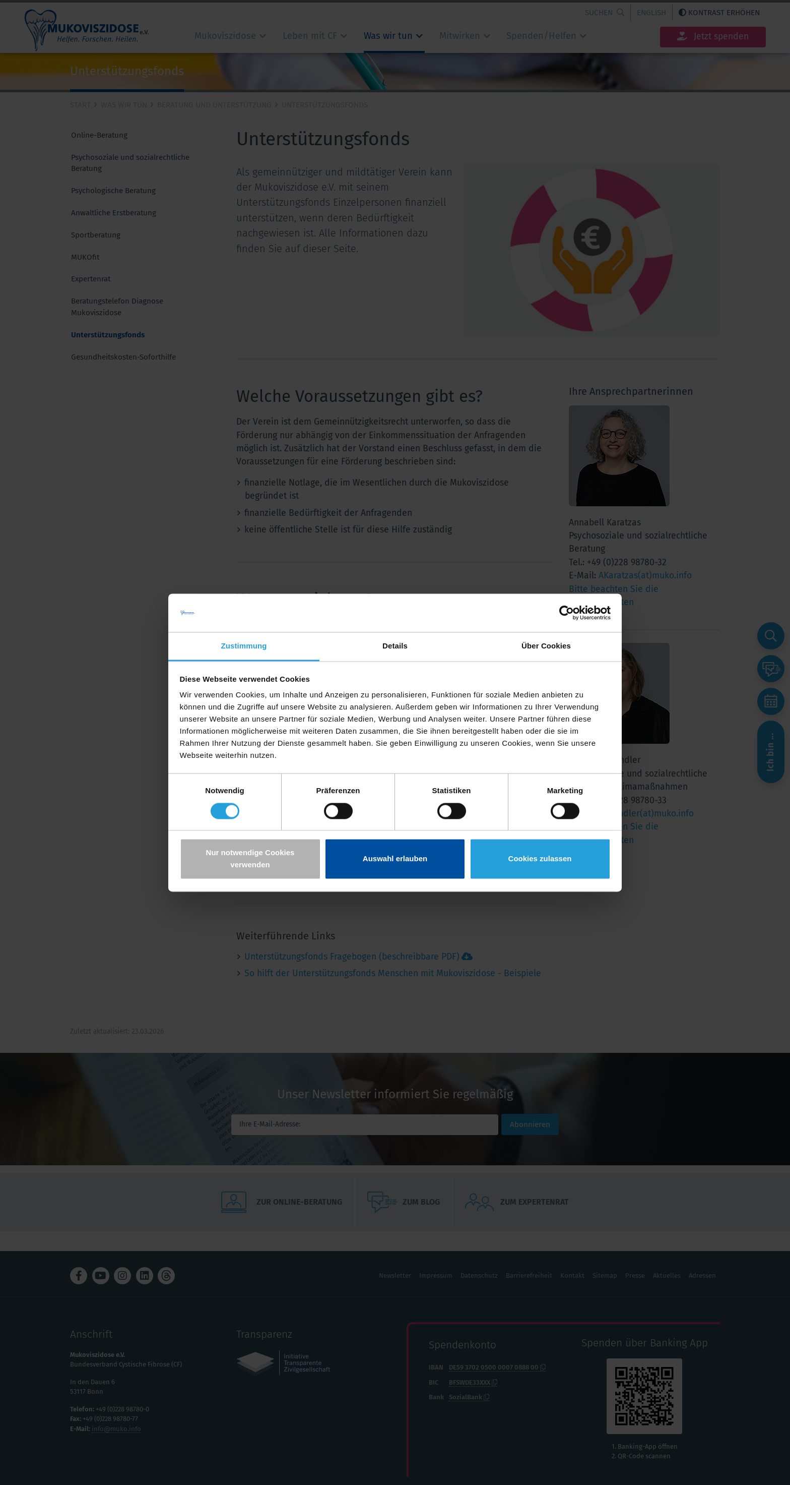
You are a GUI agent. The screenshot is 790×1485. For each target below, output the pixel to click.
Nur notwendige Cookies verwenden (250, 859)
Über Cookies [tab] (546, 646)
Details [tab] (395, 646)
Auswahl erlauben (395, 859)
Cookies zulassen (540, 859)
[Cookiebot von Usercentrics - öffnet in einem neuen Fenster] (566, 612)
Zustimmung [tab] (244, 646)
